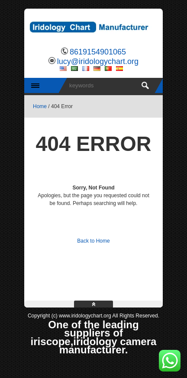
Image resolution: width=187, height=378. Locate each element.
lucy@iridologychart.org (98, 61)
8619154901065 (98, 52)
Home (40, 106)
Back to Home (93, 241)
